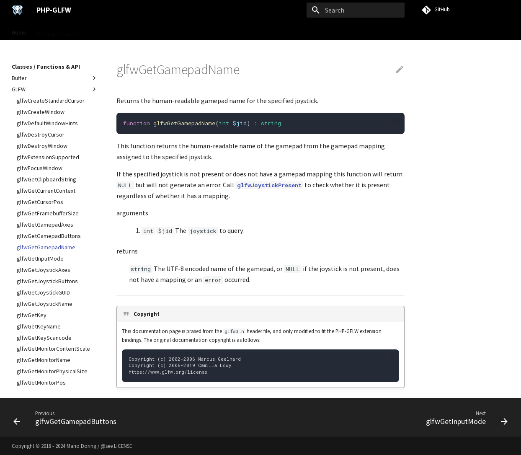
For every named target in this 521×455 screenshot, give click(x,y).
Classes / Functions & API (157, 30)
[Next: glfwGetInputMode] (464, 417)
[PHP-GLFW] (17, 10)
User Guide (102, 30)
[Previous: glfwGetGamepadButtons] (67, 417)
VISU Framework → (257, 30)
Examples (211, 30)
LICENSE (123, 445)
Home (19, 30)
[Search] (356, 10)
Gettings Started (57, 30)
